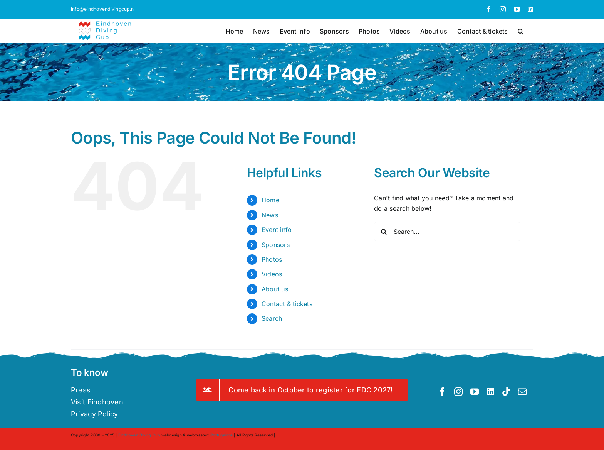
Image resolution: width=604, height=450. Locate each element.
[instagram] (458, 391)
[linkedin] (490, 391)
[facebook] (442, 391)
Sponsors (276, 245)
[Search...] (447, 231)
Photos (272, 259)
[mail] (522, 391)
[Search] (383, 231)
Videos (272, 274)
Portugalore (221, 435)
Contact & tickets (287, 304)
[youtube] (474, 391)
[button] (520, 30)
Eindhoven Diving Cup (139, 435)
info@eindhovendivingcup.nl (103, 9)
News (270, 215)
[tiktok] (506, 391)
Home (270, 200)
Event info (277, 229)
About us (275, 289)
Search (272, 318)
